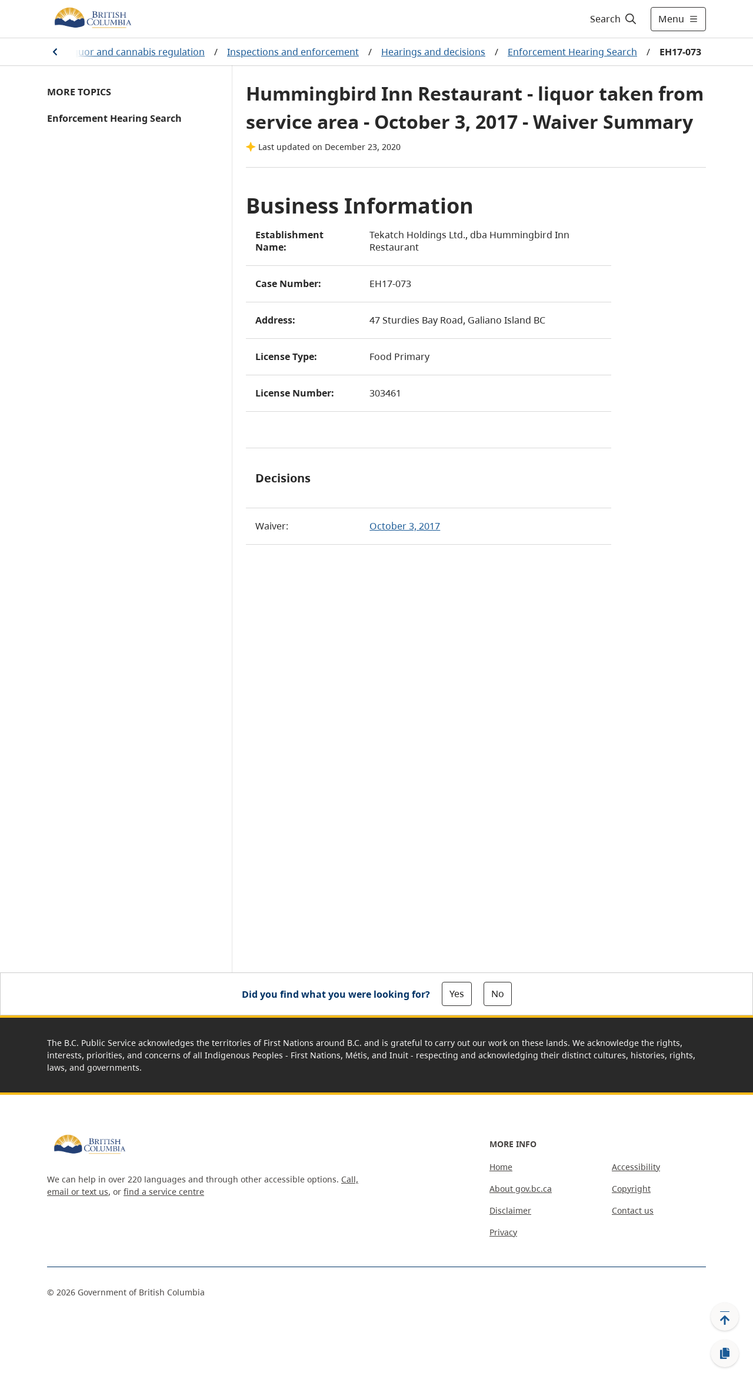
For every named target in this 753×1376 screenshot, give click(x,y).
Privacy (503, 1232)
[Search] (614, 18)
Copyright (631, 1188)
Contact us (633, 1210)
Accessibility (636, 1166)
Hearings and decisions (433, 51)
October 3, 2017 (404, 525)
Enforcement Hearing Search (572, 51)
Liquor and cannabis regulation (135, 51)
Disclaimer (510, 1210)
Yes (456, 993)
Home (500, 1166)
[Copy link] (725, 1354)
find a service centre (164, 1191)
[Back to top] (725, 1316)
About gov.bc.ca (520, 1188)
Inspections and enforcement (293, 51)
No (497, 993)
